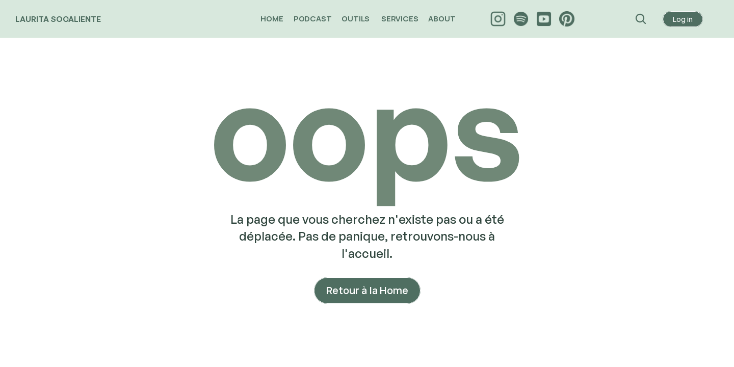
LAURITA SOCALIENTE (58, 19)
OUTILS (356, 18)
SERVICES (399, 18)
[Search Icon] (641, 19)
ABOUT (442, 18)
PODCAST (313, 18)
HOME (271, 18)
